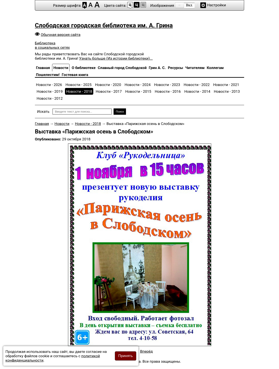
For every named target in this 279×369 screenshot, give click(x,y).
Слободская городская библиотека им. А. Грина (104, 25)
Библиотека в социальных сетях (52, 45)
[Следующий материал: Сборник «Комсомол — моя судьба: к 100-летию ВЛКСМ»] (146, 351)
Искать (43, 111)
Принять (125, 356)
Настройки (216, 5)
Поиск (120, 111)
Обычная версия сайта (60, 34)
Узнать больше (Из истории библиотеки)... (116, 58)
